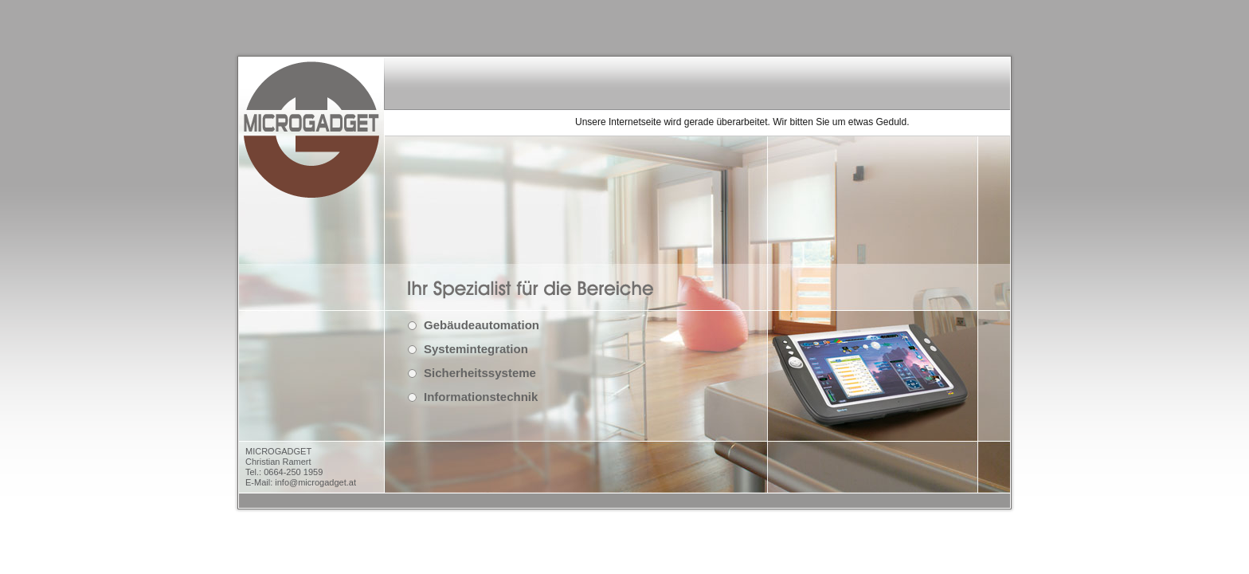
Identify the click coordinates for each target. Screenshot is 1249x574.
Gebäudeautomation (481, 325)
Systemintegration (476, 349)
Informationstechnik (481, 397)
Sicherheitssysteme (480, 373)
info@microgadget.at (315, 482)
